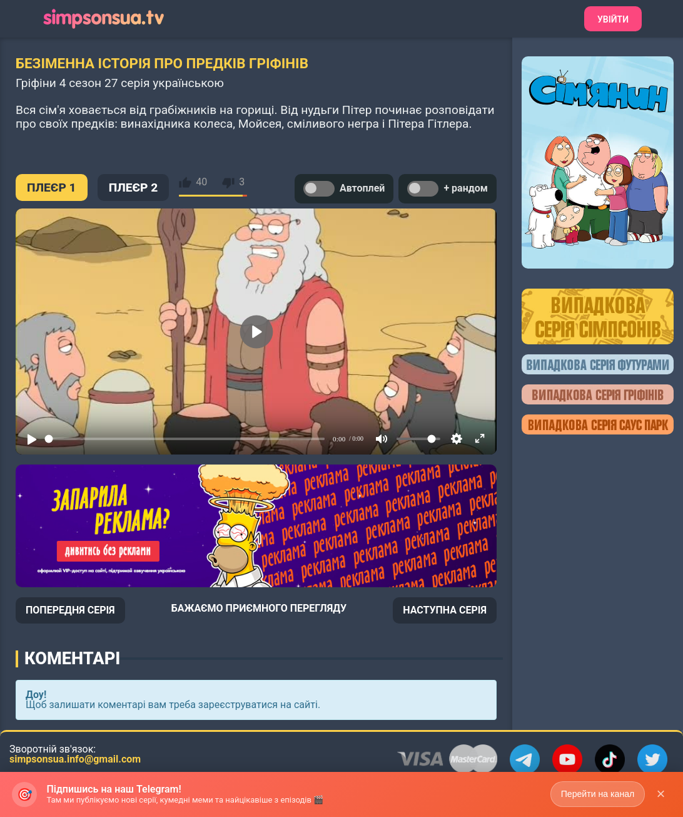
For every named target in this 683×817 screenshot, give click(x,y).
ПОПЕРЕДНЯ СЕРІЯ (70, 610)
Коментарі (72, 659)
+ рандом (447, 189)
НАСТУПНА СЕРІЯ (445, 610)
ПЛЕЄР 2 (133, 187)
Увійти (613, 19)
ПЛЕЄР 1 (51, 187)
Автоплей (344, 189)
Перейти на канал (597, 794)
